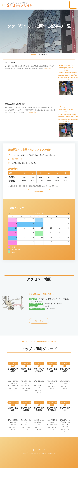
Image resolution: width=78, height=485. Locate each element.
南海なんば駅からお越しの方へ (15, 104)
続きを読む (48, 68)
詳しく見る (39, 321)
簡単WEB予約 (39, 191)
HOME (33, 54)
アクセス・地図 (10, 62)
